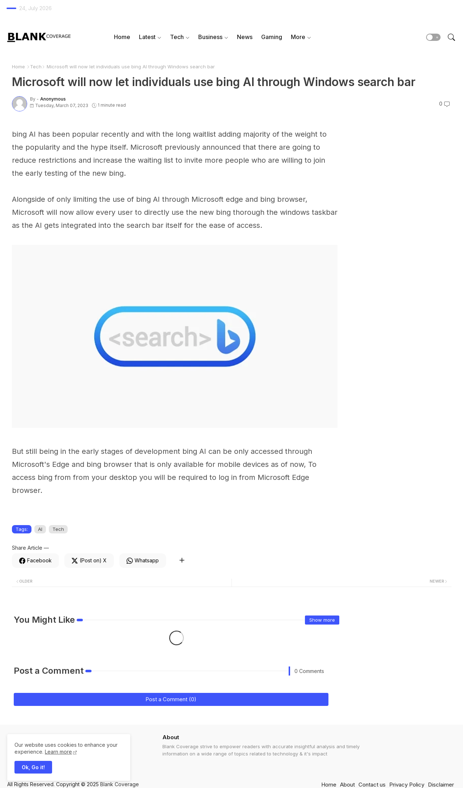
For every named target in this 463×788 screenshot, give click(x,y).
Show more (322, 620)
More (298, 37)
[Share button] (181, 560)
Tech (177, 37)
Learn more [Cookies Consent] (58, 752)
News (244, 37)
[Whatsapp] (142, 560)
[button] (433, 37)
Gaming (271, 37)
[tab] (122, 37)
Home (122, 37)
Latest (147, 37)
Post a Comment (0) (170, 699)
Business (210, 37)
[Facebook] (35, 560)
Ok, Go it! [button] (33, 767)
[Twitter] (89, 560)
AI (40, 529)
